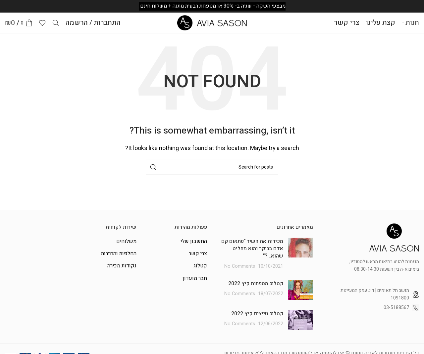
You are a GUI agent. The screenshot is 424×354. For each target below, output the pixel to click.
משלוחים (126, 248)
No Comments (239, 272)
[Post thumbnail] (300, 260)
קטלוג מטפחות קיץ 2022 (255, 290)
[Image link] (394, 244)
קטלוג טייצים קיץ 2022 (257, 320)
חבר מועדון (195, 285)
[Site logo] (212, 26)
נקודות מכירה (121, 272)
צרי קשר (198, 260)
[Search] (55, 26)
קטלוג (200, 272)
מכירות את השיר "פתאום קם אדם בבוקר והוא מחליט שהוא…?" (252, 255)
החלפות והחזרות (118, 260)
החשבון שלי (194, 248)
